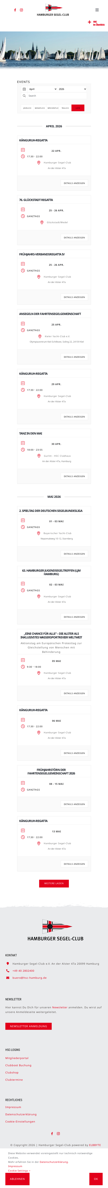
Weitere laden (54, 883)
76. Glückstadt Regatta (36, 200)
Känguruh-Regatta (33, 140)
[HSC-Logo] (53, 5)
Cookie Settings (19, 1170)
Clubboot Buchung (18, 1061)
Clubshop (12, 1069)
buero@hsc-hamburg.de (30, 974)
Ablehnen (17, 1179)
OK (96, 1179)
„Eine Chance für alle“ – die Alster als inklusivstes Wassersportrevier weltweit (51, 635)
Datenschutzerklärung (21, 1111)
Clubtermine (14, 1076)
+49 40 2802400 (23, 967)
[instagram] (21, 10)
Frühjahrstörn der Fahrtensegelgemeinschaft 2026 (51, 771)
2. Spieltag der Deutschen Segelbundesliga (50, 511)
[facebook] (15, 10)
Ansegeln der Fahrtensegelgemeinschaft (50, 314)
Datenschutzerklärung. (54, 1162)
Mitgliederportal (17, 1054)
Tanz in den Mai (30, 433)
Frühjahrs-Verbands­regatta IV (41, 254)
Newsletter (60, 1004)
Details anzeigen (74, 183)
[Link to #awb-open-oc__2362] (89, 22)
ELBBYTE (98, 1145)
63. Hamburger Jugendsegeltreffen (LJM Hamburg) (51, 572)
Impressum (13, 1103)
